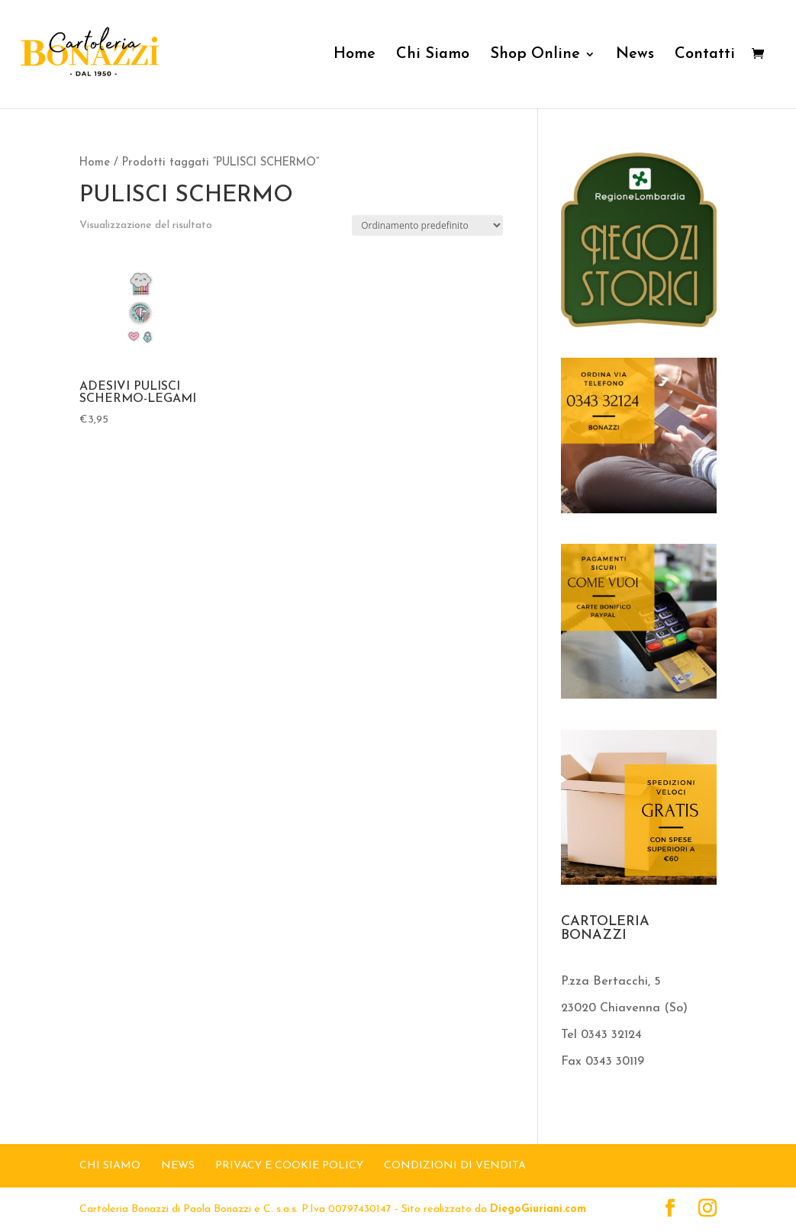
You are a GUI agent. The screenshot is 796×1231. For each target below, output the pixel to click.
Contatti (705, 55)
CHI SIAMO (109, 1166)
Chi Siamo (432, 55)
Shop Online (535, 55)
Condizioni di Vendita (455, 1166)
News (635, 55)
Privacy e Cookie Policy (289, 1166)
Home (354, 55)
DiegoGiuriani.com (538, 1209)
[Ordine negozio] (427, 225)
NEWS (178, 1166)
